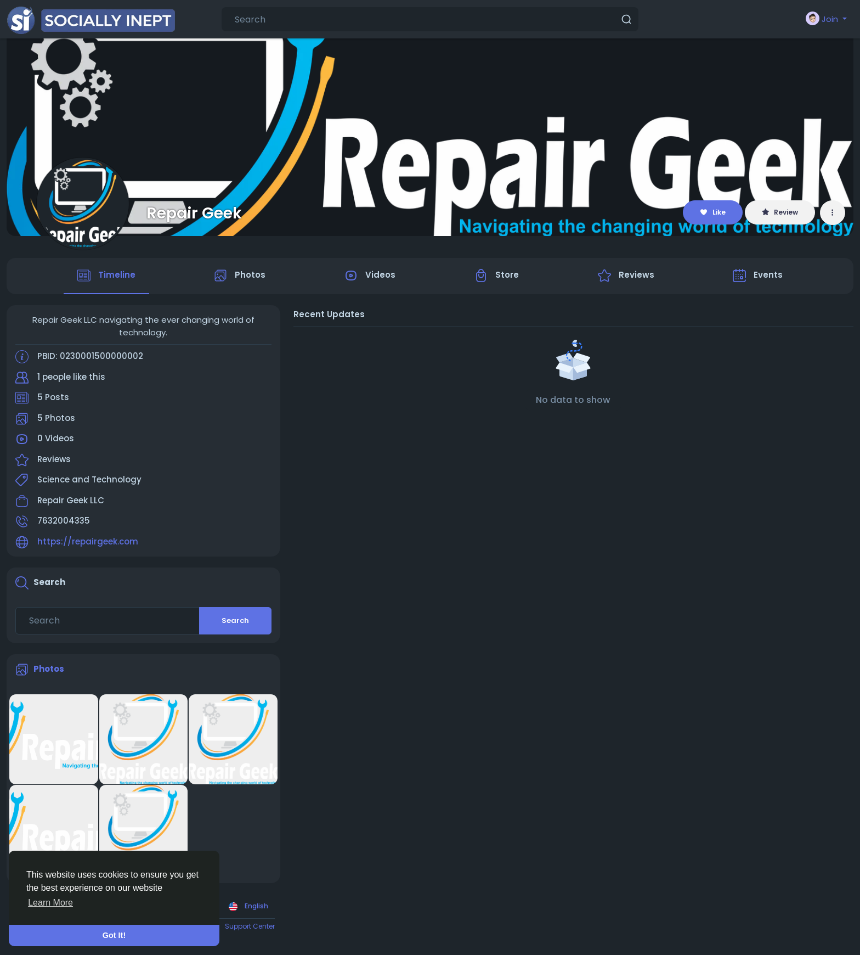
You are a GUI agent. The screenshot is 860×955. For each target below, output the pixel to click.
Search (235, 620)
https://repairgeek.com (87, 541)
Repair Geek (194, 213)
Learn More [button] (50, 902)
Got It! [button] (114, 935)
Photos (48, 669)
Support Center (250, 926)
